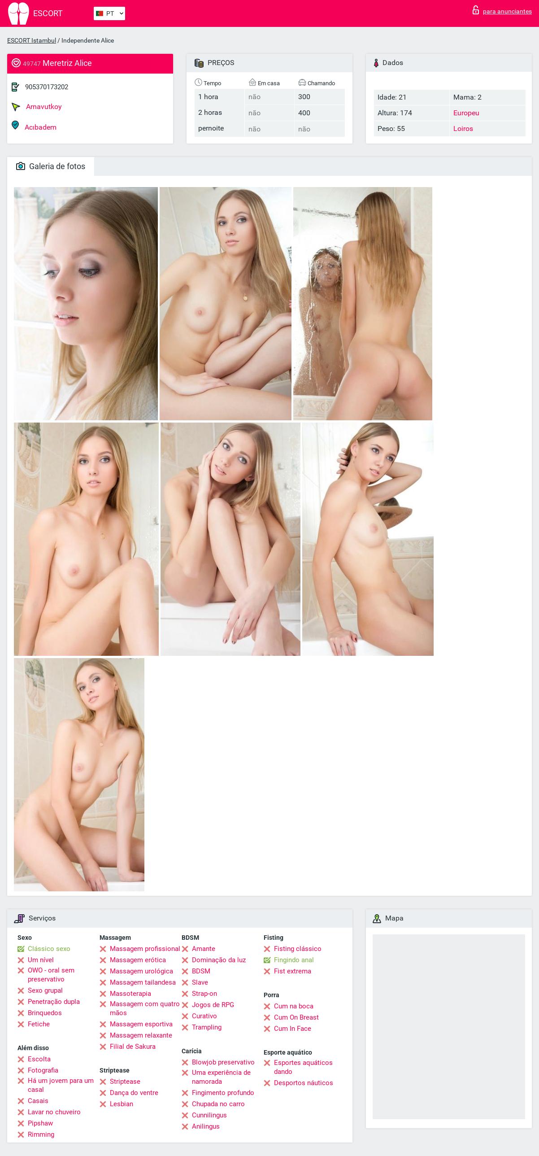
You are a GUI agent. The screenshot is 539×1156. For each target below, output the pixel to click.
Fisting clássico (298, 949)
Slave (200, 982)
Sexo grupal (45, 990)
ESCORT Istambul (31, 40)
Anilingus (206, 1126)
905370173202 (46, 87)
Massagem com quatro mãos (145, 1008)
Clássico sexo (49, 949)
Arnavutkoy (37, 106)
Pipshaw (40, 1123)
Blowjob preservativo (223, 1062)
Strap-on (204, 994)
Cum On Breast (296, 1017)
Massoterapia (130, 994)
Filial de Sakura (133, 1047)
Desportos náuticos (303, 1083)
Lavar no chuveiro (54, 1112)
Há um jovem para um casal (61, 1085)
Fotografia (43, 1070)
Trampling (207, 1027)
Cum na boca (293, 1006)
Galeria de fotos (50, 166)
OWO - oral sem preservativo (51, 974)
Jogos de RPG (213, 1005)
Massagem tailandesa (143, 982)
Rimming (41, 1134)
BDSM (201, 971)
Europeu (466, 113)
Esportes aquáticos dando (303, 1067)
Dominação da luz (219, 960)
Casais (38, 1101)
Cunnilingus (209, 1115)
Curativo (204, 1016)
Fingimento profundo (223, 1093)
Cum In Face (292, 1029)
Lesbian (121, 1104)
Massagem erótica (138, 960)
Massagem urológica (141, 971)
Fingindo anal (294, 960)
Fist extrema (292, 971)
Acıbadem (34, 125)
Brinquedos (45, 1013)
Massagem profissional (145, 949)
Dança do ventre (134, 1093)
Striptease (125, 1081)
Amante (203, 949)
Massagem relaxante (141, 1035)
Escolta (39, 1059)
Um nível (41, 960)
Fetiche (39, 1024)
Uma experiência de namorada (221, 1077)
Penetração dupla (54, 1002)
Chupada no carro (218, 1104)
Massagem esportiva (141, 1024)
